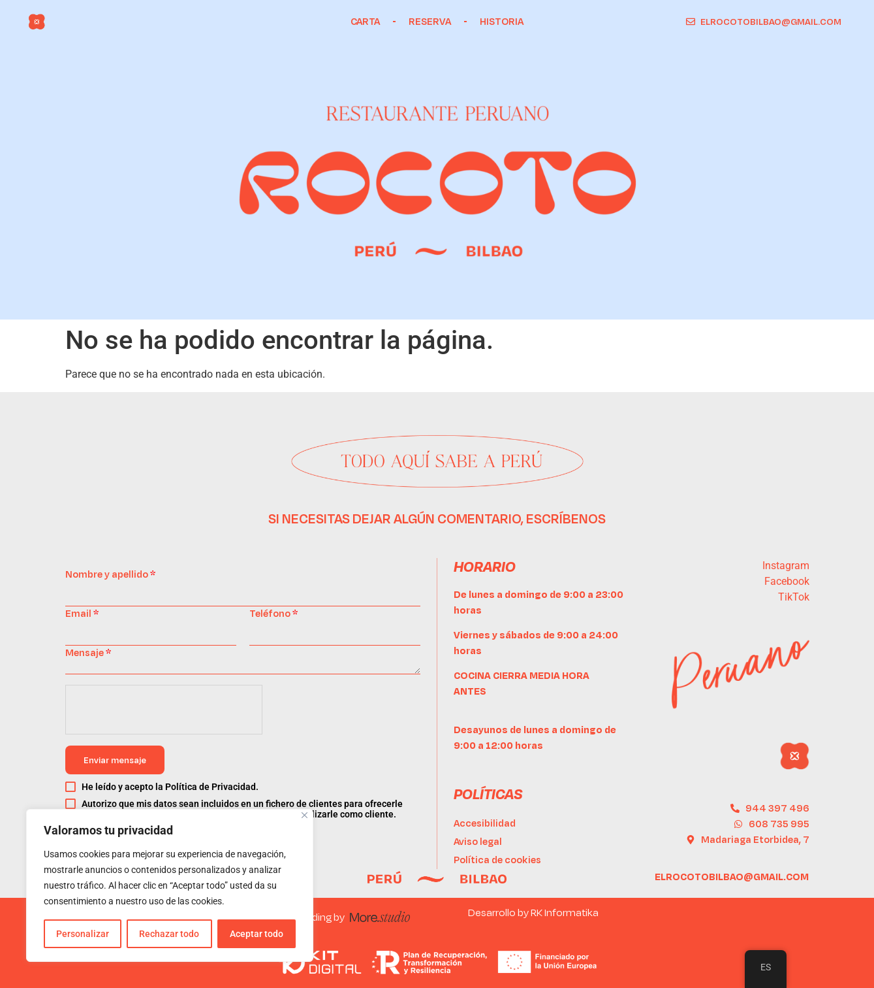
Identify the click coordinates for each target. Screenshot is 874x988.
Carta (365, 21)
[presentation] (164, 710)
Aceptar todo (256, 934)
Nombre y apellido (110, 574)
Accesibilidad (485, 823)
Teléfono (273, 613)
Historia (501, 21)
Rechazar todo (169, 934)
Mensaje (88, 652)
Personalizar (82, 934)
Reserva (430, 21)
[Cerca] (304, 815)
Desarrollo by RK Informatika (533, 912)
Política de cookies (497, 859)
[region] (169, 885)
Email (82, 613)
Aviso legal (478, 841)
